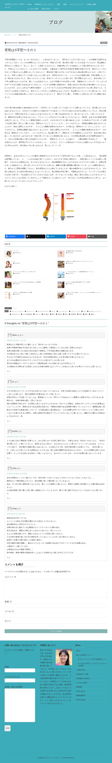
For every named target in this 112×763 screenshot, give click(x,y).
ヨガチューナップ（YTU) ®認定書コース (92, 659)
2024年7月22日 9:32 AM (16, 437)
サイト (8, 621)
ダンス (53, 311)
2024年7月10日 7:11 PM (16, 340)
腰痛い (93, 314)
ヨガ (84, 311)
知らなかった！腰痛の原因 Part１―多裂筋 (22, 292)
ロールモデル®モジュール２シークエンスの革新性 (92, 665)
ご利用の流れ (80, 670)
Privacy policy (81, 700)
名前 (8, 601)
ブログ (104, 43)
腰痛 (86, 314)
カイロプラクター (43, 311)
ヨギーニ (37, 314)
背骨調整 (73, 314)
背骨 (66, 314)
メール (9, 611)
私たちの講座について (83, 655)
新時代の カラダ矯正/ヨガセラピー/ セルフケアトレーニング (79, 261)
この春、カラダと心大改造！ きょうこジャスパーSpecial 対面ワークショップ (83, 292)
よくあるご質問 (81, 683)
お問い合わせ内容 (21, 704)
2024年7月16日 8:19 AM (16, 387)
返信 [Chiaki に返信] (8, 557)
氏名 (21, 669)
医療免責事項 (80, 695)
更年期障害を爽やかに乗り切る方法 (74, 251)
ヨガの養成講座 (27, 314)
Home (78, 651)
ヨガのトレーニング (95, 311)
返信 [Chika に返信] (8, 498)
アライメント (31, 311)
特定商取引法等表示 (83, 678)
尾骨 (53, 314)
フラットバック (75, 311)
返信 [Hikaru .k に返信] (8, 371)
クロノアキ (15, 251)
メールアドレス (21, 679)
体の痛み (46, 314)
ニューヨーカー (63, 311)
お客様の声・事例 (82, 674)
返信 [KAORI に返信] (8, 458)
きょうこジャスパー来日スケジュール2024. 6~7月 (24, 271)
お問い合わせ (80, 691)
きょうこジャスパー (18, 311)
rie (13, 261)
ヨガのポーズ (16, 314)
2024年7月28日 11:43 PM (17, 474)
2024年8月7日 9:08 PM (16, 514)
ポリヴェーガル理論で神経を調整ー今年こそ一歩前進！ (78, 282)
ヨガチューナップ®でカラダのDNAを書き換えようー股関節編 (27, 282)
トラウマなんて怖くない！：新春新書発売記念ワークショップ (80, 271)
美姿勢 (60, 314)
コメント (10, 577)
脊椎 (80, 314)
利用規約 (79, 687)
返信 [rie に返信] (8, 421)
